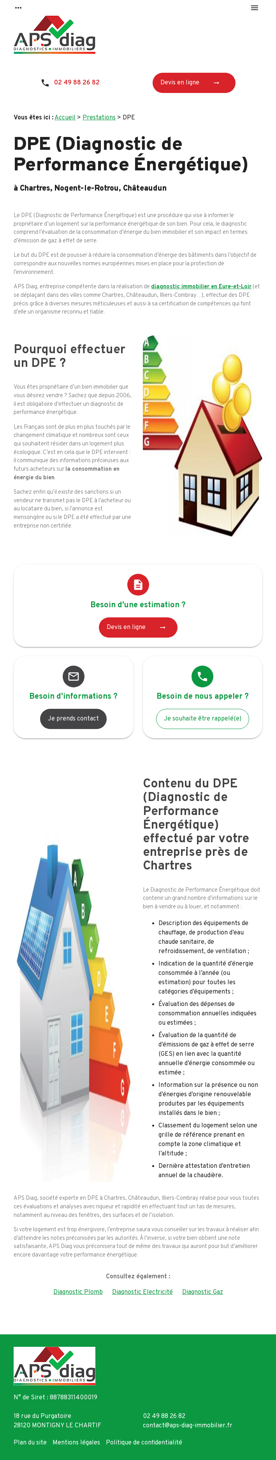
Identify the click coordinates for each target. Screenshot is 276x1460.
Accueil (65, 118)
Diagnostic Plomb (78, 1292)
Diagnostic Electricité (142, 1292)
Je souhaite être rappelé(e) (202, 719)
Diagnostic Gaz (202, 1292)
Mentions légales (76, 1443)
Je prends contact (73, 719)
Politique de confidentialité (144, 1443)
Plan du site (30, 1443)
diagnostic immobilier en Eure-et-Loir (201, 287)
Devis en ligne (192, 83)
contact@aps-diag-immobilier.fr (187, 1426)
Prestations (99, 118)
